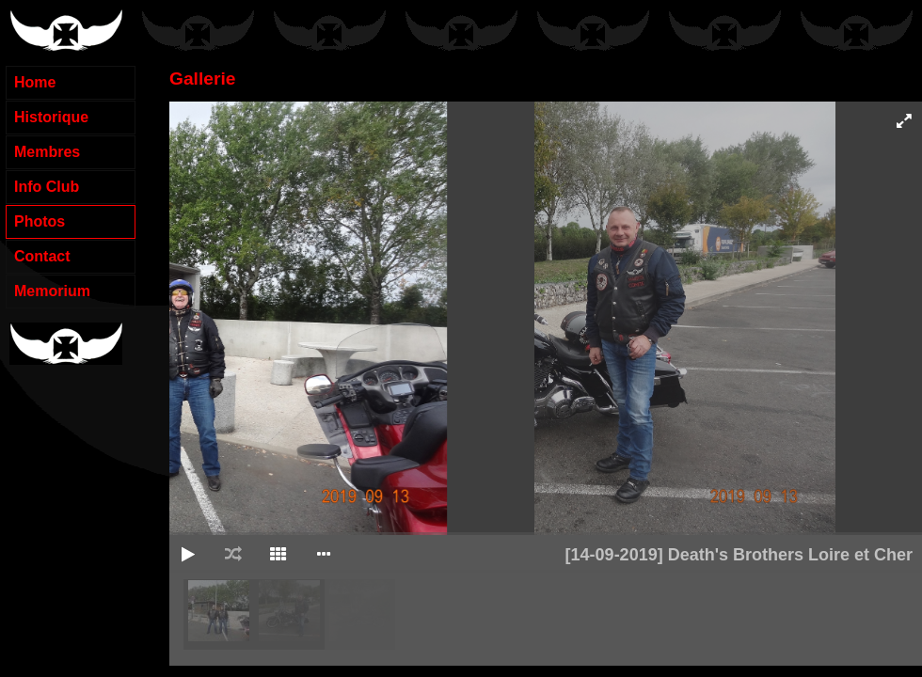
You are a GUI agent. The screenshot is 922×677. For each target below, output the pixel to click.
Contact (42, 256)
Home (35, 82)
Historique (51, 117)
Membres (47, 152)
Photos (39, 221)
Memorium (52, 291)
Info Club (46, 187)
